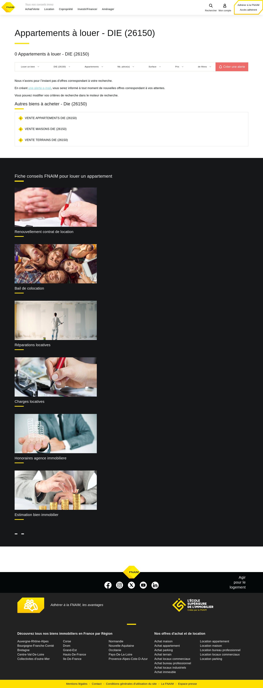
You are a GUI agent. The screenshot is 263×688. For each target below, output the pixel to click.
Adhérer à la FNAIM (248, 5)
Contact (97, 683)
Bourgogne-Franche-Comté (35, 645)
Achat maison (163, 641)
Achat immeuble (165, 672)
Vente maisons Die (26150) (46, 129)
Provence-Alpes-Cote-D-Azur (128, 658)
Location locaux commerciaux (220, 654)
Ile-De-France (72, 658)
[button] (32, 9)
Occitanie (115, 650)
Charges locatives (29, 402)
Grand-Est (70, 650)
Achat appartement (167, 645)
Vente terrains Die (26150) (46, 140)
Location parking (211, 658)
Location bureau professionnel (220, 650)
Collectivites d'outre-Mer (33, 658)
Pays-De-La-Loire (120, 654)
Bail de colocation (29, 288)
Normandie (116, 641)
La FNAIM (167, 683)
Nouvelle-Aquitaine (121, 645)
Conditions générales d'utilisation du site (131, 683)
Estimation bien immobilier (36, 515)
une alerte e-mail (39, 88)
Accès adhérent (248, 10)
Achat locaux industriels (170, 667)
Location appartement (214, 641)
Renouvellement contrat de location (44, 232)
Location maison (211, 645)
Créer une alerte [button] (234, 66)
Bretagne (23, 650)
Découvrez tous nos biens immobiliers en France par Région (65, 633)
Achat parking (163, 650)
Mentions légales (76, 683)
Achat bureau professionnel (172, 663)
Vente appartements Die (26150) (51, 118)
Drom (66, 645)
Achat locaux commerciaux (172, 658)
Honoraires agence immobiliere (40, 458)
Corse (67, 641)
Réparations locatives (32, 345)
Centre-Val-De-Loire (30, 654)
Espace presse (187, 683)
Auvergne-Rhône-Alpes (33, 641)
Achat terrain (162, 654)
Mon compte (225, 10)
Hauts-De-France (74, 654)
